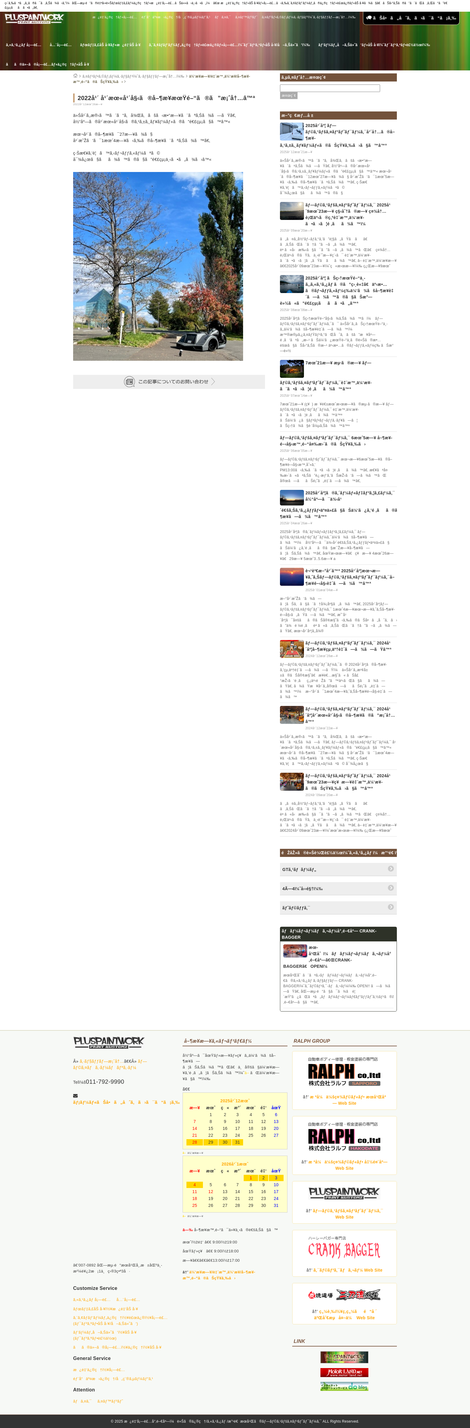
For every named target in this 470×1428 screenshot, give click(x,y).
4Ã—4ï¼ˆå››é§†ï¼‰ (302, 888)
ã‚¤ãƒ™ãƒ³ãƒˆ (246, 17)
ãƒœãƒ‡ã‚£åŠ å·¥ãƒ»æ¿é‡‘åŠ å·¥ (110, 45)
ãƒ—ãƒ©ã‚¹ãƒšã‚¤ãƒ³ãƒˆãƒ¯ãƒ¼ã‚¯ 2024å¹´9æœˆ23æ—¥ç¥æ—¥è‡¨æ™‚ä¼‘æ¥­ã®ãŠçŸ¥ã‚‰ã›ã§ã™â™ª (348, 782)
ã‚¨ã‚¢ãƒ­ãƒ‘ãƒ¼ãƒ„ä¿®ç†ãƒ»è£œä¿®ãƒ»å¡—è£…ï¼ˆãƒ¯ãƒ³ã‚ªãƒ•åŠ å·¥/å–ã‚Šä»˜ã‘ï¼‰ (229, 45)
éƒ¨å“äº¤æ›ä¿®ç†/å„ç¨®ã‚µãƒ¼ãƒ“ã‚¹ (175, 17)
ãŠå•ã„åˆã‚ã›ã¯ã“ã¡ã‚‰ (411, 17)
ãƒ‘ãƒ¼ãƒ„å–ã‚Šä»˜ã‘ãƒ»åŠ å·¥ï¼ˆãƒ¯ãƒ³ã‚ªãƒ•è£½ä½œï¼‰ (374, 45)
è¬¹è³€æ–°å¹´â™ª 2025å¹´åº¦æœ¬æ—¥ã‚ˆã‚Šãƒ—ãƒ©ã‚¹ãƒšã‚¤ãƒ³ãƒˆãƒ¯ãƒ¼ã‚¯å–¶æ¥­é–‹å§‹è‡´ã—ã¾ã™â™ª (349, 577)
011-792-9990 (105, 1081)
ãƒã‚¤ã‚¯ (223, 17)
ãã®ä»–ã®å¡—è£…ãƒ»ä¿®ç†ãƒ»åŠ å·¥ (47, 64)
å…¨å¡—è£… (61, 45)
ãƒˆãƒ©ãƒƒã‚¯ (296, 907)
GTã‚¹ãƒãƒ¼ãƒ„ (299, 869)
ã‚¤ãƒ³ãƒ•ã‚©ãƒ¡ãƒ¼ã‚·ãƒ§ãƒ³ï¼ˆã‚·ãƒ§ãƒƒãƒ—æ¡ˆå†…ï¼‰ (308, 17)
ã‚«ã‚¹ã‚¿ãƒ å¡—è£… (23, 45)
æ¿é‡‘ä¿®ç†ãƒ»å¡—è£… (115, 17)
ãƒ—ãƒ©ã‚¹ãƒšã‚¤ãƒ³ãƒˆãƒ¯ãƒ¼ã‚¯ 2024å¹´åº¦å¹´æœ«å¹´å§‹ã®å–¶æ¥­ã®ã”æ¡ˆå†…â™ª (350, 715)
